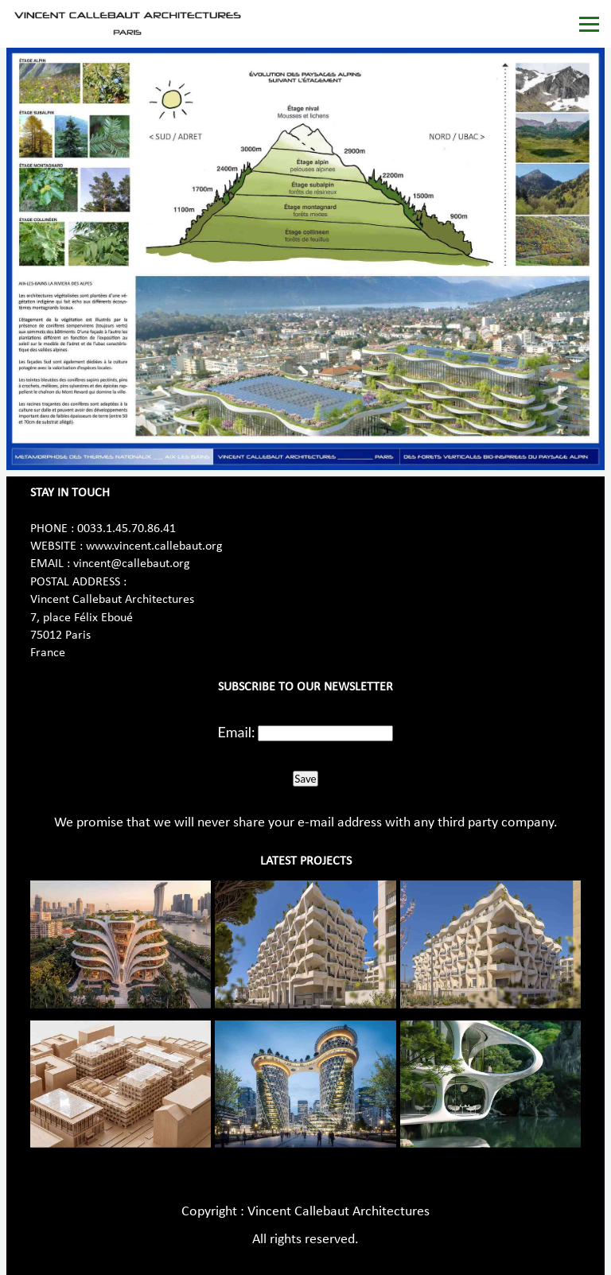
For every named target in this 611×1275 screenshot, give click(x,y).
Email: (236, 732)
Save (305, 778)
